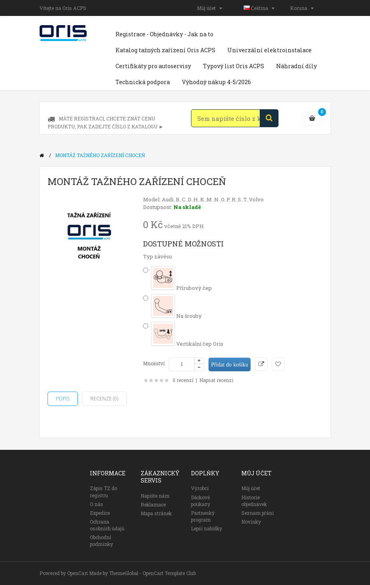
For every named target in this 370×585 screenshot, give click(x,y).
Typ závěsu (157, 256)
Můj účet (209, 8)
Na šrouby (176, 315)
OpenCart (77, 573)
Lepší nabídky (206, 528)
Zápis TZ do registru (103, 491)
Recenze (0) (104, 398)
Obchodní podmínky (101, 540)
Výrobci (200, 488)
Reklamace (153, 504)
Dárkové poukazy (200, 500)
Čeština (259, 8)
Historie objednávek (254, 500)
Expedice (100, 513)
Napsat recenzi (216, 380)
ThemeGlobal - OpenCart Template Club (152, 573)
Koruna (302, 8)
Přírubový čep (181, 288)
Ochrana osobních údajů (107, 525)
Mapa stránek (156, 513)
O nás (96, 504)
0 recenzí (183, 380)
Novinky (251, 521)
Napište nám (155, 495)
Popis (63, 398)
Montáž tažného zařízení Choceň (100, 155)
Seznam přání (257, 513)
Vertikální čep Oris (187, 343)
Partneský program (203, 516)
